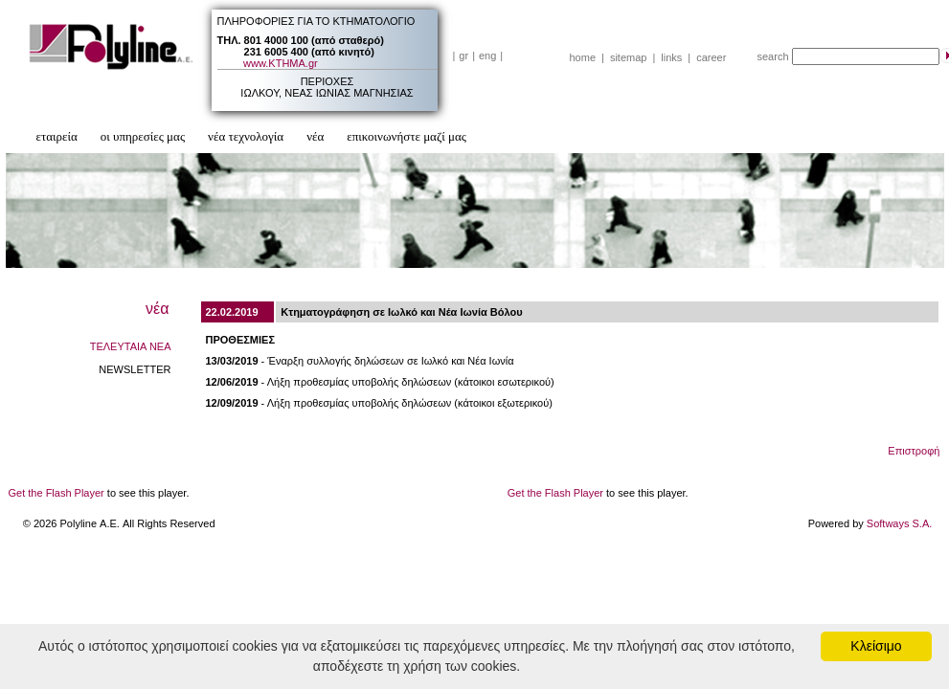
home (583, 57)
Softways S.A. (899, 523)
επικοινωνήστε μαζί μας (406, 136)
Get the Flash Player (56, 493)
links (671, 57)
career (711, 57)
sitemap (628, 57)
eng (487, 55)
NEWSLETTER (134, 369)
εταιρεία (57, 136)
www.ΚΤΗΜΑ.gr (280, 63)
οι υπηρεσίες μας (143, 136)
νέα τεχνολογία (245, 136)
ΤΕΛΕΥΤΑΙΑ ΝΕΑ (130, 346)
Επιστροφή (913, 450)
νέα (315, 136)
